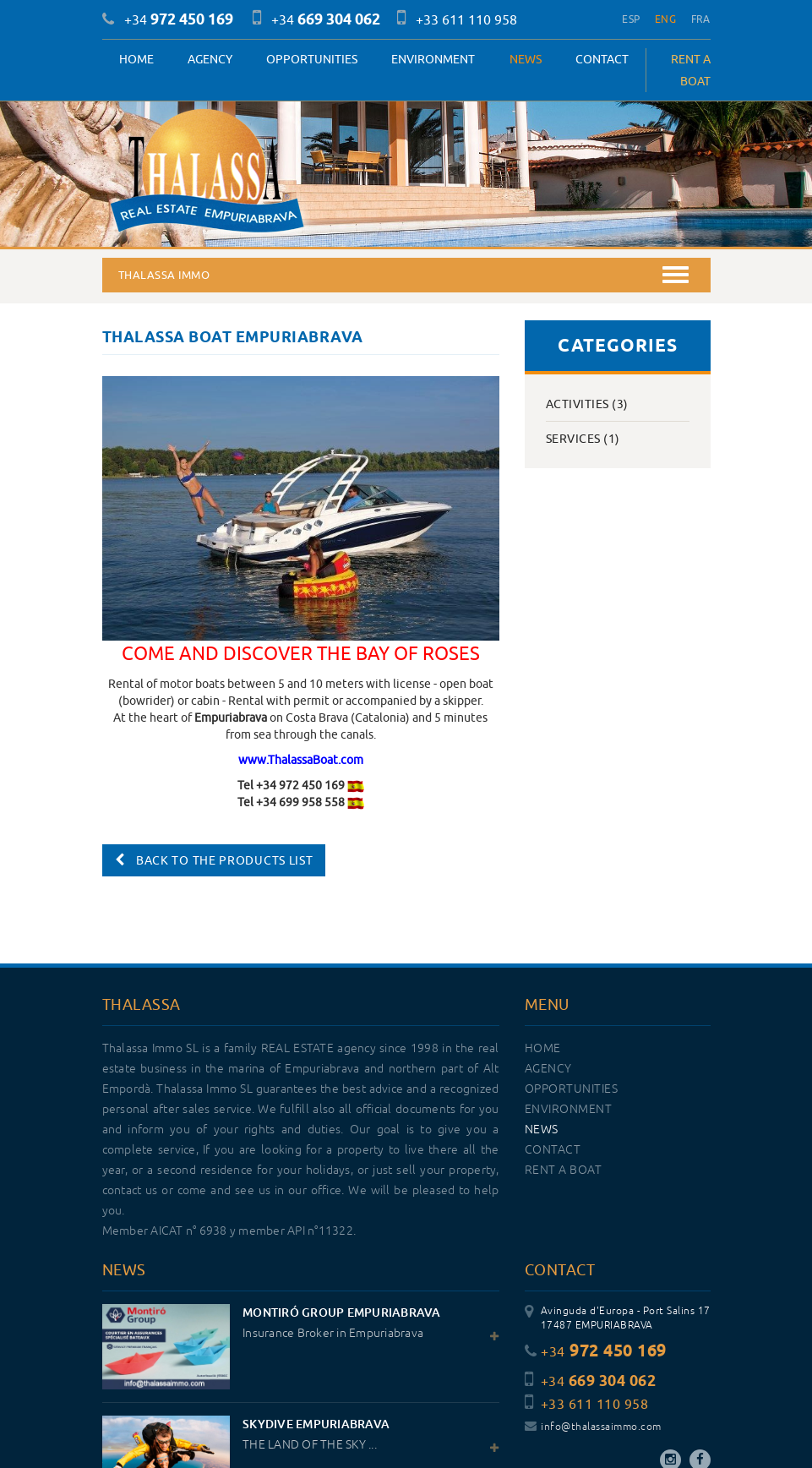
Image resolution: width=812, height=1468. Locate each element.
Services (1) (583, 438)
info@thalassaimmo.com (593, 1427)
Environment (433, 59)
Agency (210, 59)
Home (136, 59)
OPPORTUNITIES (311, 59)
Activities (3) (587, 404)
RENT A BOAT (691, 70)
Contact (602, 59)
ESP (631, 19)
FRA (701, 19)
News (526, 59)
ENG (665, 19)
